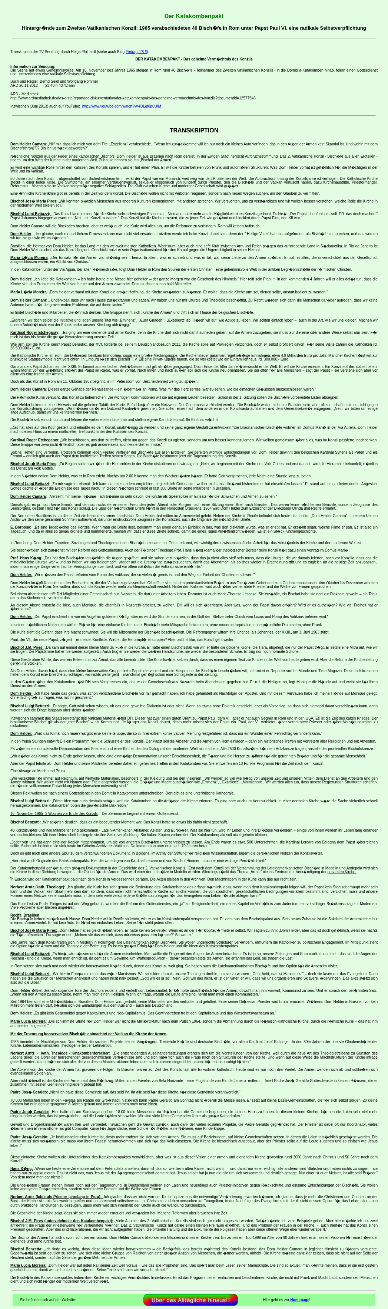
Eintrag (136, 52)
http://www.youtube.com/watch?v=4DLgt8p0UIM (121, 106)
